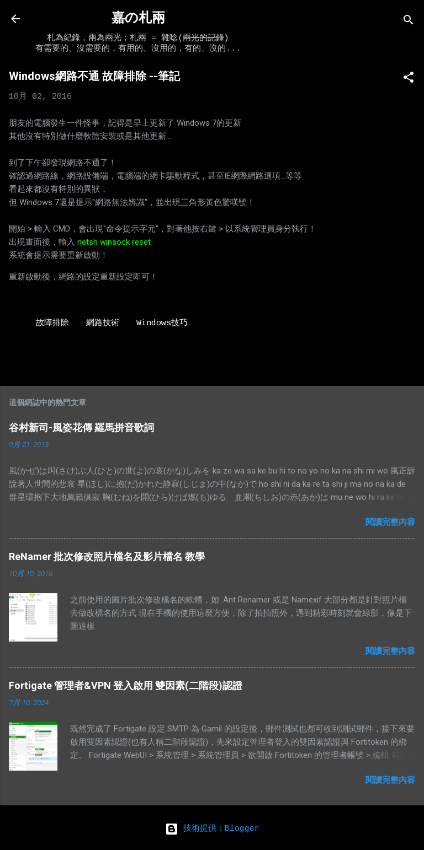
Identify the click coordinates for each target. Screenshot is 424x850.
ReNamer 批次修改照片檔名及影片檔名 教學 (107, 556)
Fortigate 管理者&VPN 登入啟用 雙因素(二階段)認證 (125, 685)
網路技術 (102, 323)
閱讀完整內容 (390, 522)
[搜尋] (408, 22)
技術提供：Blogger (212, 828)
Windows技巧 (162, 323)
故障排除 (52, 323)
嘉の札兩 (138, 18)
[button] (408, 80)
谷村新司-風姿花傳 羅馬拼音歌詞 (81, 427)
